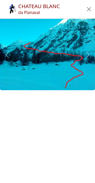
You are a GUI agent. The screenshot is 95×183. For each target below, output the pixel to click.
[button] (89, 9)
